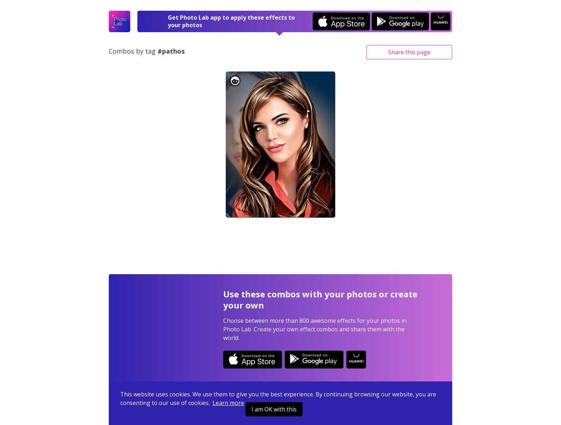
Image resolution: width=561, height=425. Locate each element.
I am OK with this (274, 409)
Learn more (228, 403)
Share (409, 52)
